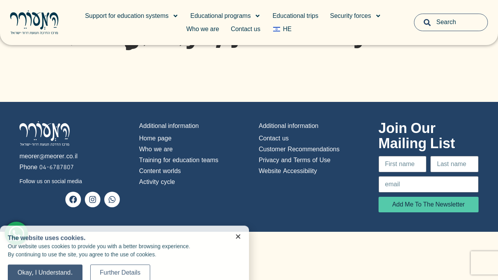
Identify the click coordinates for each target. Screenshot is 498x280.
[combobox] (451, 22)
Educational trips (295, 16)
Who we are (202, 29)
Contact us (245, 29)
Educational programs (225, 16)
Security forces (355, 16)
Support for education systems (132, 16)
